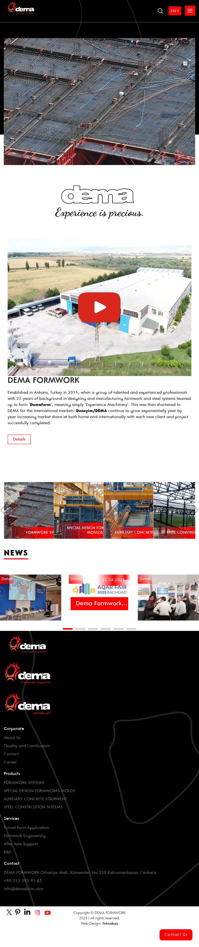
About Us (12, 738)
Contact (11, 754)
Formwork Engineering (25, 836)
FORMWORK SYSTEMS (24, 783)
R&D (7, 852)
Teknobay (110, 923)
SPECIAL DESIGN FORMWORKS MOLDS (39, 791)
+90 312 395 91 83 (23, 881)
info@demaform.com (23, 889)
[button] (68, 629)
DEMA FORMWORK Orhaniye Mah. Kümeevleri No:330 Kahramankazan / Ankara (80, 873)
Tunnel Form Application (26, 828)
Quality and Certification (27, 746)
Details (19, 439)
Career (10, 762)
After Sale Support (21, 844)
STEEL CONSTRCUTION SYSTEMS (33, 807)
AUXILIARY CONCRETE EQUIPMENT (35, 799)
